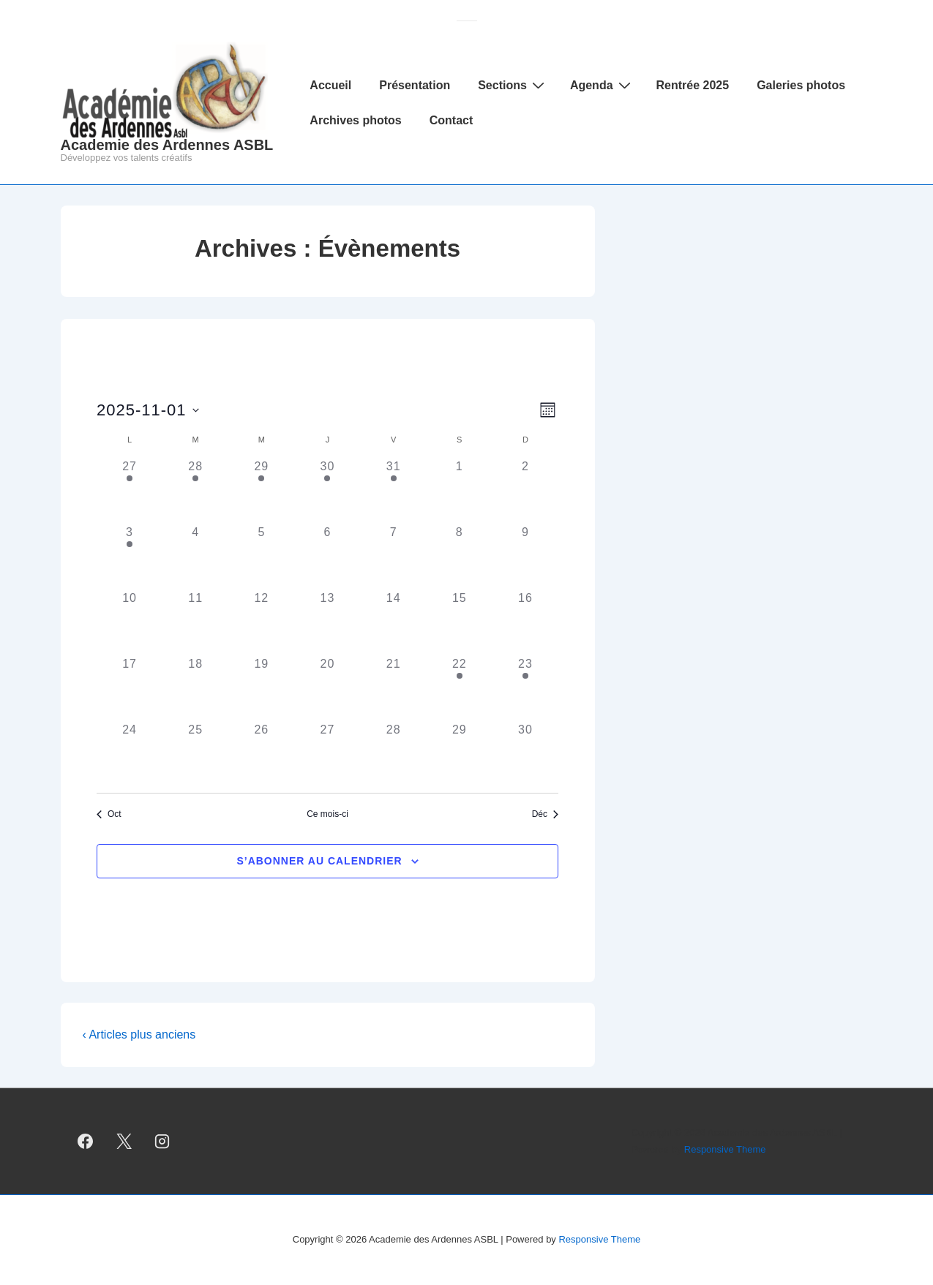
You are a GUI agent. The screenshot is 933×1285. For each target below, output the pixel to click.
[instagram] (162, 1141)
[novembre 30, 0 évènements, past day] (525, 754)
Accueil (330, 85)
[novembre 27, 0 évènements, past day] (327, 754)
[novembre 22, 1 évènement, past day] (459, 688)
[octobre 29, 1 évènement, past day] (261, 491)
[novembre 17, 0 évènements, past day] (129, 688)
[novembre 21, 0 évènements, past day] (394, 688)
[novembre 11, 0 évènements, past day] (195, 622)
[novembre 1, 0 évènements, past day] (459, 491)
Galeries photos (801, 85)
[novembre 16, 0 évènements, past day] (525, 622)
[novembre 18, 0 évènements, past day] (195, 688)
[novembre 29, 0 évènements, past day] (459, 754)
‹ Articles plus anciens (139, 1034)
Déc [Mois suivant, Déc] (545, 814)
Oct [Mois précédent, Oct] (109, 814)
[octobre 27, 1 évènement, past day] (129, 491)
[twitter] (124, 1141)
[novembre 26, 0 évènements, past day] (261, 754)
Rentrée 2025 (693, 85)
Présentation (414, 85)
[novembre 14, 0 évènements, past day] (394, 622)
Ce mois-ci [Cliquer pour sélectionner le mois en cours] (327, 814)
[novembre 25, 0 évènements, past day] (195, 754)
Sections (513, 85)
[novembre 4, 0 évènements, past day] (195, 556)
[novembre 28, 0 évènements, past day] (394, 754)
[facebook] (86, 1141)
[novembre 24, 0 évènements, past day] (129, 754)
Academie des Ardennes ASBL (167, 145)
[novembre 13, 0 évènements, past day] (327, 622)
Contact (451, 120)
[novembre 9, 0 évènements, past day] (525, 556)
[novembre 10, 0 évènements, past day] (129, 622)
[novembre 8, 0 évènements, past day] (459, 556)
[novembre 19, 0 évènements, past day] (261, 688)
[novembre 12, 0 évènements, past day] (261, 622)
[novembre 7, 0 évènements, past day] (394, 556)
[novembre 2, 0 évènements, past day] (525, 491)
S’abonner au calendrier (319, 861)
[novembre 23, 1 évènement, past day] (525, 688)
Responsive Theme (725, 1149)
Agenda (602, 85)
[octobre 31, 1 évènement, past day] (394, 491)
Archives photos (355, 120)
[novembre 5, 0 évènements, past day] (261, 556)
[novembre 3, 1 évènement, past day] (129, 556)
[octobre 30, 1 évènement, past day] (327, 491)
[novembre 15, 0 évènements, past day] (459, 622)
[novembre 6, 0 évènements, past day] (327, 556)
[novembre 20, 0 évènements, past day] (327, 688)
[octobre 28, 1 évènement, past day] (195, 491)
